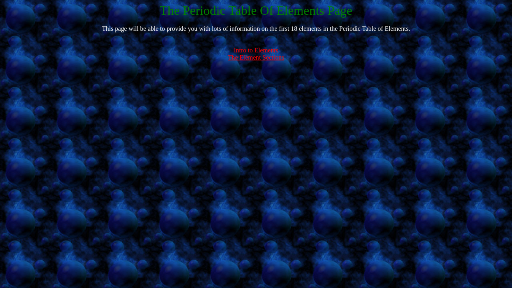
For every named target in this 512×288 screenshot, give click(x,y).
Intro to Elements (256, 50)
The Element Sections (256, 57)
